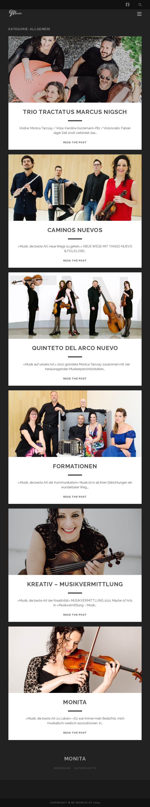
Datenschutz (85, 768)
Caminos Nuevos (75, 230)
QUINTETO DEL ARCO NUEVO (75, 348)
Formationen (75, 466)
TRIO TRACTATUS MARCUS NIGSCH (75, 111)
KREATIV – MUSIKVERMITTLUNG (75, 584)
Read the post (75, 142)
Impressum (62, 768)
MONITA (75, 702)
